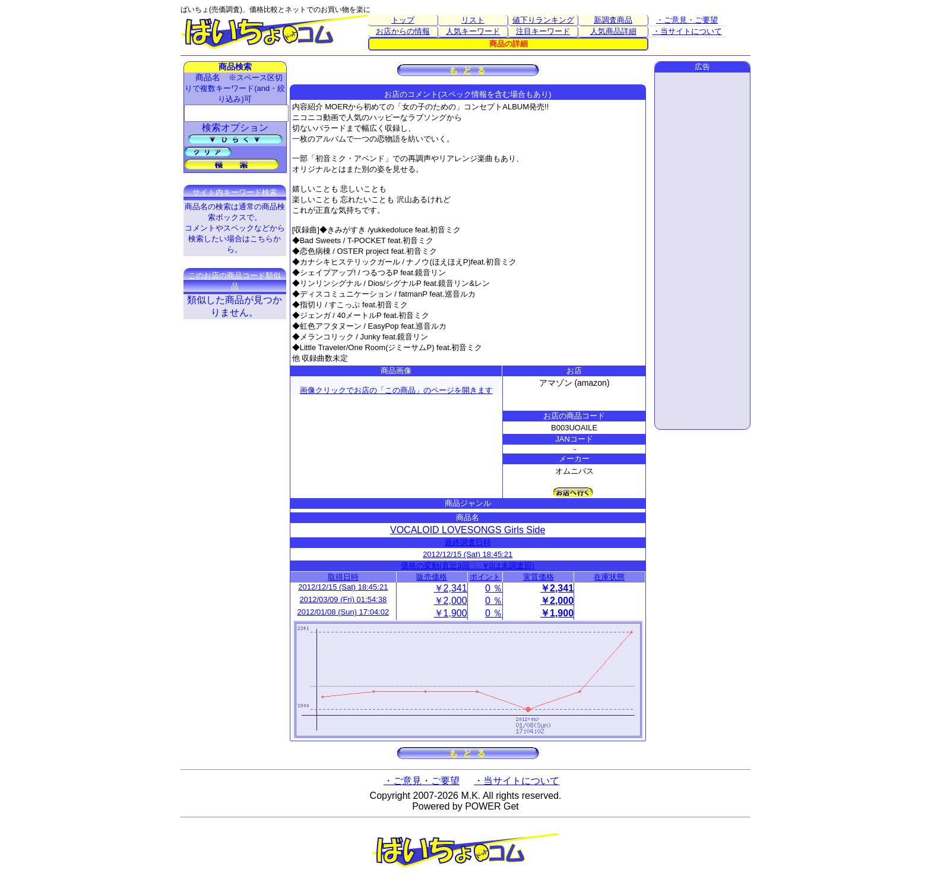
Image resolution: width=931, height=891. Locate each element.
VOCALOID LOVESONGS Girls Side (467, 530)
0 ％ (493, 588)
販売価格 (431, 576)
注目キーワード (543, 31)
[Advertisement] (702, 251)
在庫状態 (609, 576)
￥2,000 (450, 601)
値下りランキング (543, 19)
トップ (402, 19)
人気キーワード (473, 31)
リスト (472, 19)
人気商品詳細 (613, 31)
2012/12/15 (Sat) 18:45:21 (467, 554)
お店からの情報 (403, 31)
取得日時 (343, 576)
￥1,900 (450, 613)
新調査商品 (613, 19)
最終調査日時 (468, 542)
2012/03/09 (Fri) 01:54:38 (343, 599)
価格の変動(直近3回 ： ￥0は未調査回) (467, 565)
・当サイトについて (687, 31)
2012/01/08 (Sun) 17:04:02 (343, 611)
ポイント (485, 576)
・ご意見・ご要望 (687, 19)
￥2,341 (450, 588)
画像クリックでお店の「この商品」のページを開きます (396, 390)
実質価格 (538, 576)
